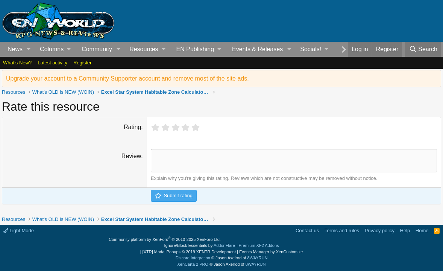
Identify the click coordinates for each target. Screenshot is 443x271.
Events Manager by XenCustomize (271, 252)
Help (405, 230)
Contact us (307, 230)
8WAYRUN (257, 258)
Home (422, 230)
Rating (132, 127)
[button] (28, 49)
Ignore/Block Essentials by (221, 245)
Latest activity (52, 62)
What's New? (17, 62)
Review (131, 156)
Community (97, 49)
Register (82, 62)
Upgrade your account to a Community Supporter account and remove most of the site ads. (127, 78)
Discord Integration (193, 258)
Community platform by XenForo (165, 239)
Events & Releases (257, 49)
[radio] (155, 128)
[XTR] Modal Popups (189, 252)
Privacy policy (379, 230)
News (15, 49)
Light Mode (18, 230)
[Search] (423, 49)
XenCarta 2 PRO (193, 264)
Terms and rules (342, 230)
